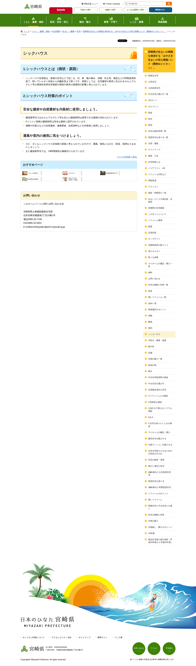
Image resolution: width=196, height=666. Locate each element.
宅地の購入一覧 (155, 359)
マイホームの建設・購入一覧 (160, 264)
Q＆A (150, 417)
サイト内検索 (126, 3)
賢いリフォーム (155, 500)
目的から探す (85, 10)
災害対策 (152, 233)
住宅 (79, 31)
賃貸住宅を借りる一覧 (158, 137)
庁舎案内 (169, 648)
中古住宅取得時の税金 (158, 377)
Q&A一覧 (152, 303)
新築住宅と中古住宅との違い (160, 507)
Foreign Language (113, 4)
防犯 (150, 125)
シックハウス (154, 334)
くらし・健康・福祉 (41, 31)
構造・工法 (153, 156)
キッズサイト (154, 239)
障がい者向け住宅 (156, 466)
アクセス (154, 648)
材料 (150, 272)
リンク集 (118, 637)
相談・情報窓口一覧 (157, 193)
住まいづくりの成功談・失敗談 (160, 200)
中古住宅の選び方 (156, 384)
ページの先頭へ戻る (127, 157)
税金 (150, 113)
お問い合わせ (154, 279)
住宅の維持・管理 (156, 460)
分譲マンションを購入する (160, 445)
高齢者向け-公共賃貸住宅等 (159, 473)
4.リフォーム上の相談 (158, 396)
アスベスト (153, 187)
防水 (150, 119)
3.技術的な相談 (155, 402)
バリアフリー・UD (156, 168)
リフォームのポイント (158, 493)
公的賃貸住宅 (154, 88)
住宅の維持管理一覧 (157, 131)
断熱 (150, 322)
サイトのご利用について (33, 637)
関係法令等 (153, 76)
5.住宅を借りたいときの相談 (160, 424)
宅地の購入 (153, 521)
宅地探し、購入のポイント (160, 527)
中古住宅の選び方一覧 (158, 94)
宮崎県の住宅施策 (156, 208)
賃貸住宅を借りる (156, 481)
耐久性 (151, 346)
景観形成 (152, 180)
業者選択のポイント (157, 309)
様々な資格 (153, 257)
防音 (150, 291)
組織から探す (110, 10)
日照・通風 (153, 143)
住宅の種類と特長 (156, 515)
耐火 (150, 371)
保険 (150, 316)
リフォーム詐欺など (157, 174)
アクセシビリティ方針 (62, 637)
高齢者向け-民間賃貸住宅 (159, 487)
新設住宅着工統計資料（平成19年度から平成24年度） (160, 540)
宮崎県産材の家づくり (158, 245)
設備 (150, 353)
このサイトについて (157, 214)
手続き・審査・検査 (157, 340)
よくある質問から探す (135, 10)
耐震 (150, 226)
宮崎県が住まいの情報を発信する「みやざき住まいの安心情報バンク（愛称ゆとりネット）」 (125, 31)
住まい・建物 (68, 31)
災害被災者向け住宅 (157, 390)
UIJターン (152, 100)
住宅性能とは (154, 162)
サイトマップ (154, 150)
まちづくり (153, 106)
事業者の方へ (160, 10)
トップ (27, 31)
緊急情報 (61, 10)
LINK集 (151, 533)
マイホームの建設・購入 (159, 432)
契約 (150, 328)
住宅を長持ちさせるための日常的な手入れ (160, 452)
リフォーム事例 (155, 220)
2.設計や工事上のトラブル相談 (160, 409)
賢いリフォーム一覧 (157, 297)
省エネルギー (154, 251)
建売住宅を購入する (157, 439)
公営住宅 (152, 82)
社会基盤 (56, 31)
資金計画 (152, 365)
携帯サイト (103, 637)
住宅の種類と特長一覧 (158, 285)
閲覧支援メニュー (91, 4)
